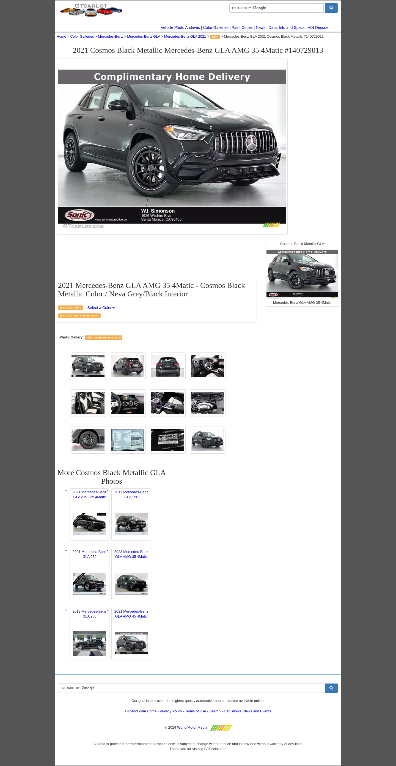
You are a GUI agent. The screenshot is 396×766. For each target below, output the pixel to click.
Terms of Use (195, 711)
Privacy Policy (171, 711)
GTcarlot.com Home (140, 711)
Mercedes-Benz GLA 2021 (185, 36)
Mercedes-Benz (110, 36)
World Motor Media (192, 727)
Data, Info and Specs (287, 27)
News (260, 27)
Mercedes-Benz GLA (143, 36)
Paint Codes (242, 27)
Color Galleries (216, 27)
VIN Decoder (319, 27)
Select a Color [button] (101, 307)
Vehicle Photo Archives (180, 27)
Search (215, 711)
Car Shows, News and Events (247, 711)
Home (61, 36)
